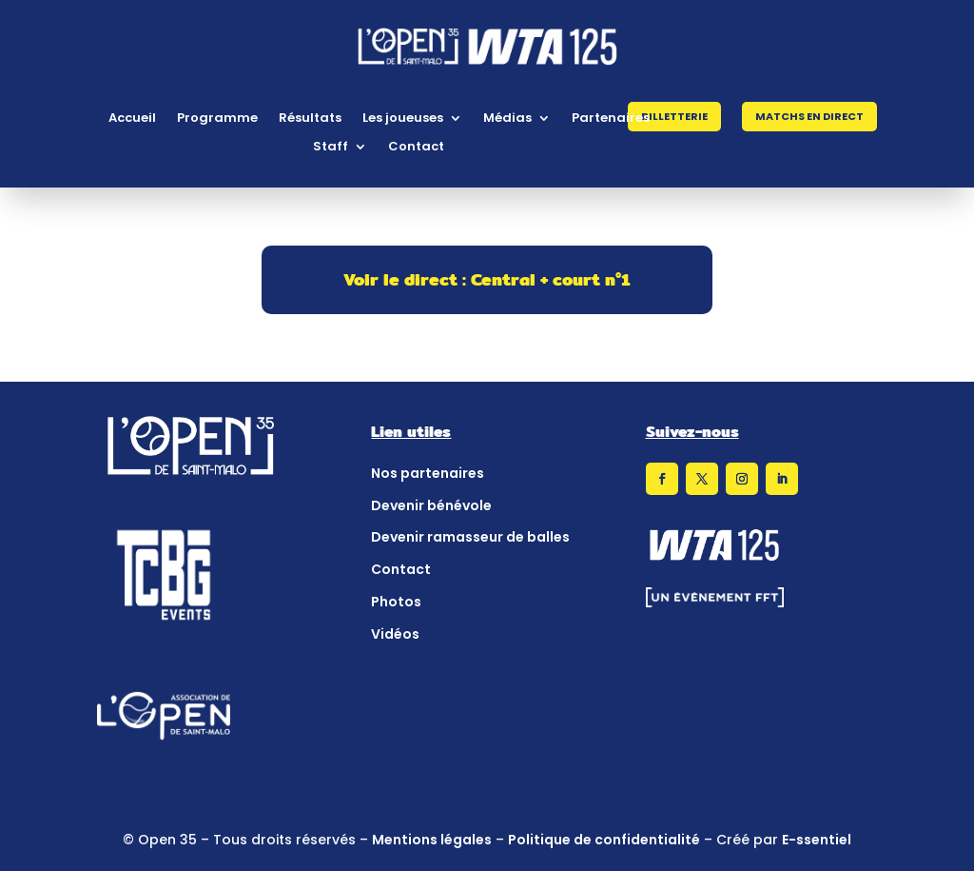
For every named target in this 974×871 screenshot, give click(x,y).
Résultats (310, 119)
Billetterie (674, 116)
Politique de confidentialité (604, 839)
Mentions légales (432, 839)
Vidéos (395, 633)
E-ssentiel (816, 839)
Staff (330, 147)
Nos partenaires (427, 473)
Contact (416, 147)
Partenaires (611, 119)
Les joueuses (402, 119)
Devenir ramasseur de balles (470, 536)
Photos (396, 601)
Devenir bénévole (431, 505)
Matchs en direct (809, 116)
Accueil (132, 119)
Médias (507, 119)
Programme (217, 119)
